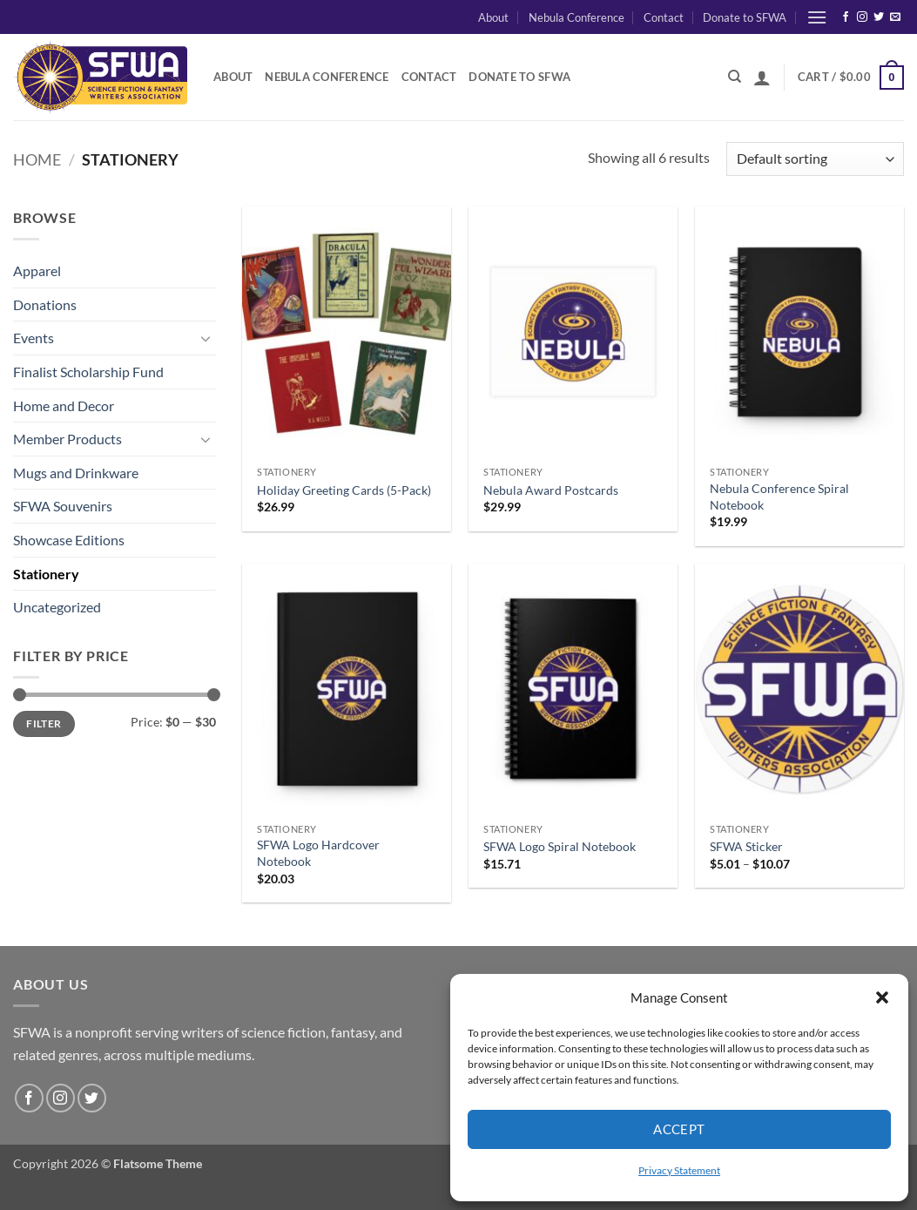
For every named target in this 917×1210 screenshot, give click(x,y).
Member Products (67, 438)
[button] (882, 997)
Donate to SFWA (744, 17)
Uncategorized (57, 606)
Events (33, 337)
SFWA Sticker (746, 846)
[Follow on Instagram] (862, 17)
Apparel (37, 270)
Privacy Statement (679, 1170)
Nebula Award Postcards (550, 490)
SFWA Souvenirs (62, 505)
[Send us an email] (895, 17)
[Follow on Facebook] (845, 17)
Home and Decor (63, 405)
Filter (43, 723)
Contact (664, 17)
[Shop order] (815, 159)
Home (37, 159)
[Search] (734, 76)
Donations (45, 304)
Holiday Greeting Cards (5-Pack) (344, 490)
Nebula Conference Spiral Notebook (779, 496)
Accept (679, 1129)
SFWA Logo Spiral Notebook (559, 846)
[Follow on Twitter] (878, 17)
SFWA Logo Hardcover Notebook (318, 853)
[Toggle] (205, 338)
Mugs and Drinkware (75, 472)
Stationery (46, 573)
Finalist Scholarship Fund (88, 371)
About (493, 17)
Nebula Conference (576, 17)
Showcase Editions (69, 539)
